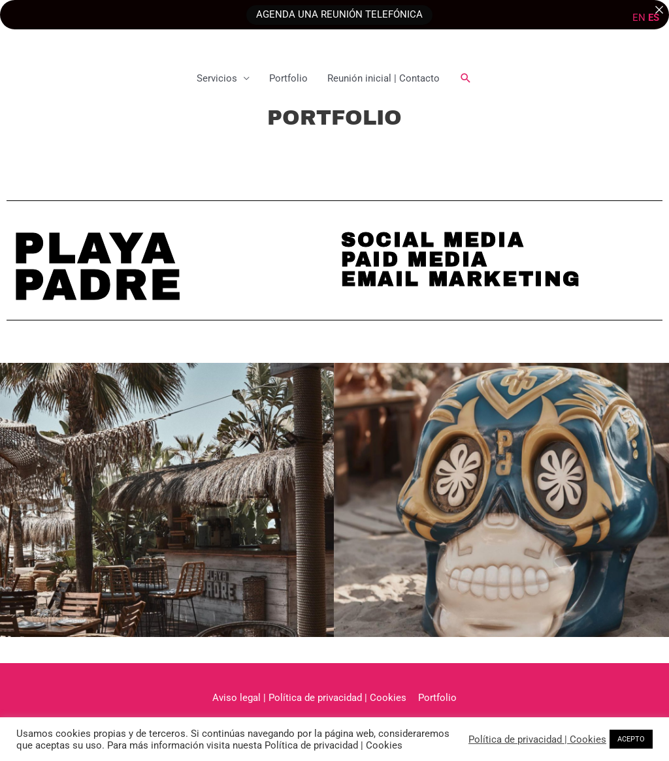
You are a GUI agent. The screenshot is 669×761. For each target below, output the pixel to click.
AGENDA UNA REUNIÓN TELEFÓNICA (339, 14)
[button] (465, 78)
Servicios (217, 78)
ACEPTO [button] (631, 739)
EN (638, 17)
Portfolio (288, 78)
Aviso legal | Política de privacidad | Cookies (309, 698)
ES (653, 17)
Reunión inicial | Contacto (383, 78)
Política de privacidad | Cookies (537, 739)
